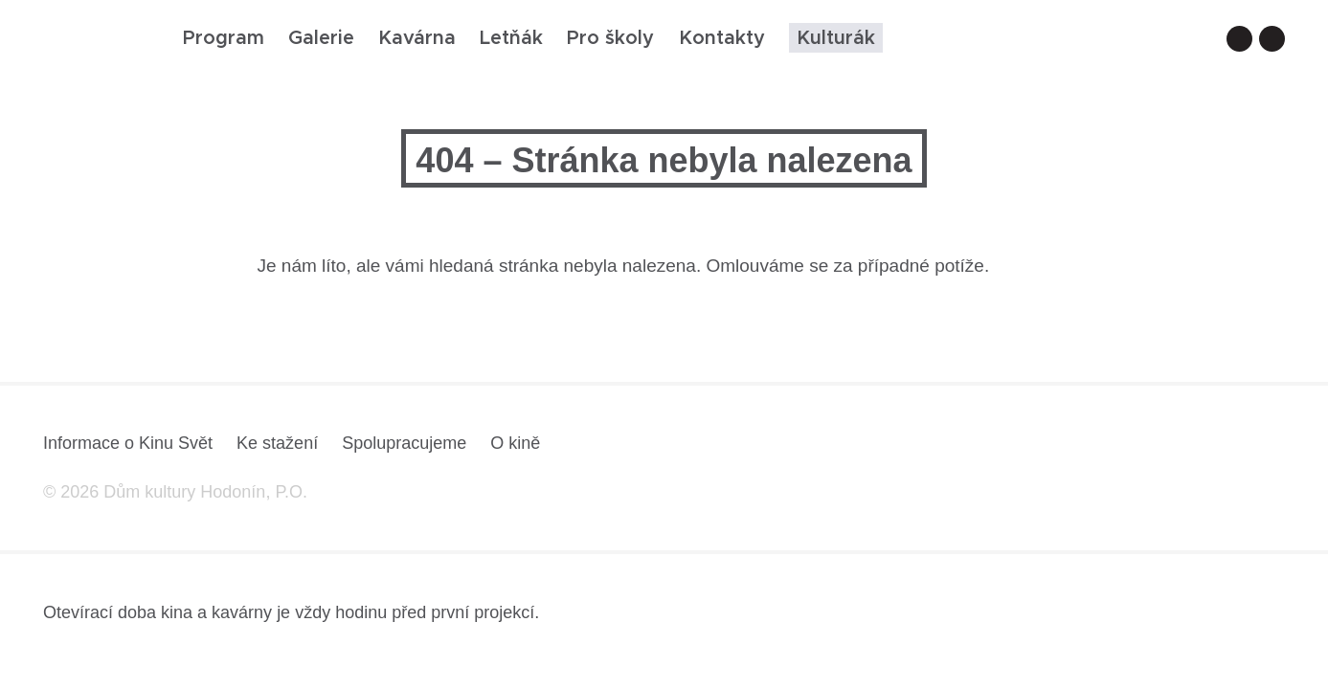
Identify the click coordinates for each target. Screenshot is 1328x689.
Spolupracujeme (404, 443)
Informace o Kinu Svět (128, 443)
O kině (515, 443)
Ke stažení (277, 443)
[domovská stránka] (98, 44)
